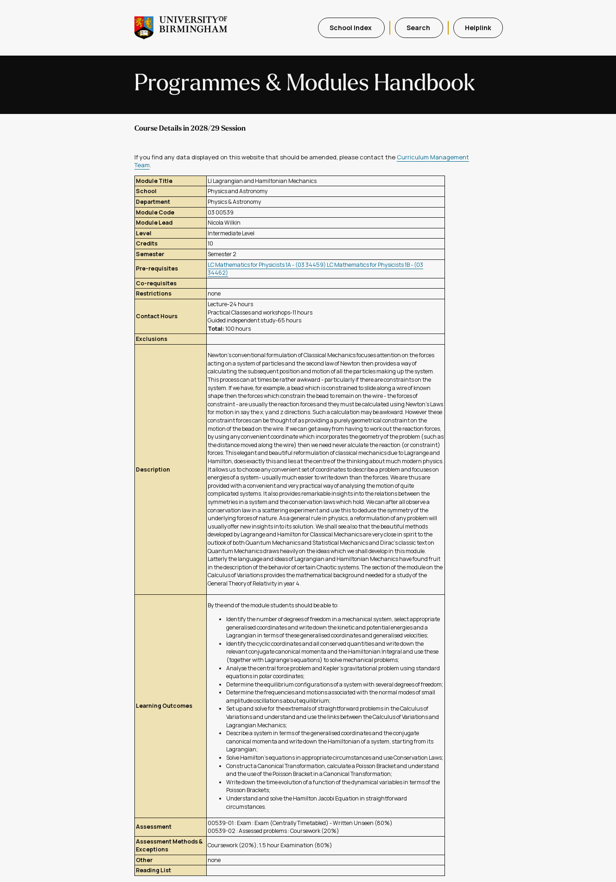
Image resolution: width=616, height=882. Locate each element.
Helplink (478, 27)
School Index (351, 27)
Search (419, 27)
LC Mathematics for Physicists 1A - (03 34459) (267, 265)
